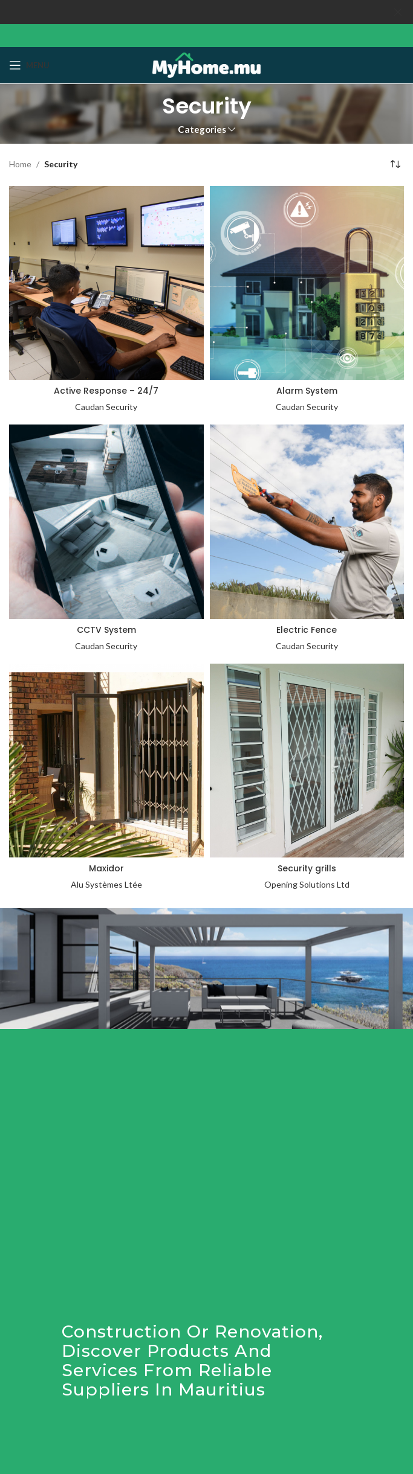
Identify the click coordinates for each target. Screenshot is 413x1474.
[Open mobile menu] (29, 65)
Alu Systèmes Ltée (106, 884)
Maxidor (106, 868)
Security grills (307, 868)
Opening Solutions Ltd (307, 884)
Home (20, 164)
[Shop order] (395, 164)
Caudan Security (106, 407)
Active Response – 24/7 (106, 391)
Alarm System (306, 391)
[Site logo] (206, 64)
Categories (202, 129)
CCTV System (106, 630)
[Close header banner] (398, 12)
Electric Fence (306, 630)
